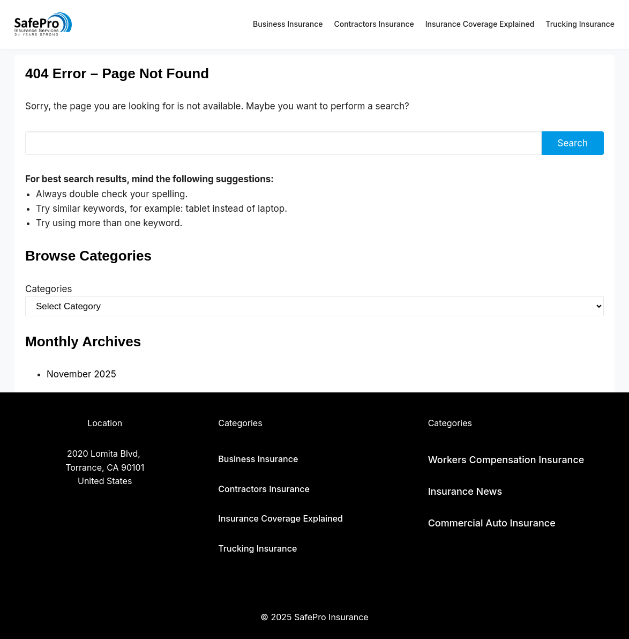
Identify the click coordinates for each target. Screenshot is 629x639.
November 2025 (81, 374)
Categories (48, 289)
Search (573, 143)
